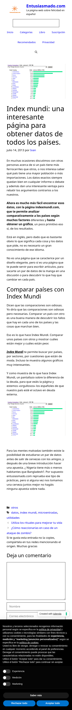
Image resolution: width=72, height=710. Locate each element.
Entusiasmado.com (45, 6)
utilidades (13, 518)
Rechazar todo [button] (19, 703)
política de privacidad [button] (50, 629)
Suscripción (58, 32)
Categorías (26, 32)
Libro (42, 32)
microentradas (47, 512)
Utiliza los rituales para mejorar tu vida (36, 523)
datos (15, 512)
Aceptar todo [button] (52, 703)
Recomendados (27, 42)
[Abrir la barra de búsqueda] (36, 52)
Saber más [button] (36, 695)
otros (14, 507)
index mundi (28, 512)
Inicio (10, 32)
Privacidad (48, 42)
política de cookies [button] (28, 642)
